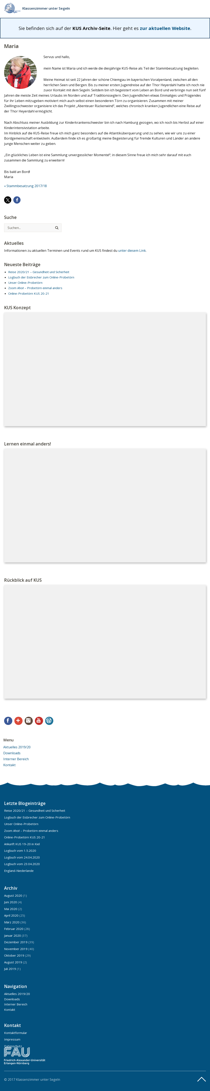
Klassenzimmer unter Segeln (46, 8)
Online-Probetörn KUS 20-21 (28, 293)
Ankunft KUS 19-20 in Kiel (22, 844)
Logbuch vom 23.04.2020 (22, 864)
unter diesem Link (132, 250)
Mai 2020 (10, 909)
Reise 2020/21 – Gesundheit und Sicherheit (38, 272)
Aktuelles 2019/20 (17, 747)
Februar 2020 (13, 929)
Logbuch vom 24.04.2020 (22, 857)
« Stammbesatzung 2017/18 (25, 186)
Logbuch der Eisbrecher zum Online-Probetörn (41, 277)
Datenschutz (13, 1046)
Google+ (18, 721)
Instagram (29, 721)
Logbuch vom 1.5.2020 (20, 850)
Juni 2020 (10, 902)
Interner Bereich (16, 759)
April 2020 (11, 915)
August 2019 (13, 962)
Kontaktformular (15, 1033)
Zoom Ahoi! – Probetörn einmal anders (35, 288)
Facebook (8, 721)
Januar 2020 (12, 935)
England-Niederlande (19, 871)
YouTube (39, 721)
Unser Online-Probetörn (25, 282)
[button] (7, 200)
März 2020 (11, 922)
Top (201, 1079)
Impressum (12, 1039)
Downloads (12, 753)
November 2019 (15, 949)
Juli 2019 (10, 969)
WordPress (49, 721)
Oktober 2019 (14, 955)
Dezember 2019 (15, 942)
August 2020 (13, 895)
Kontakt (9, 765)
